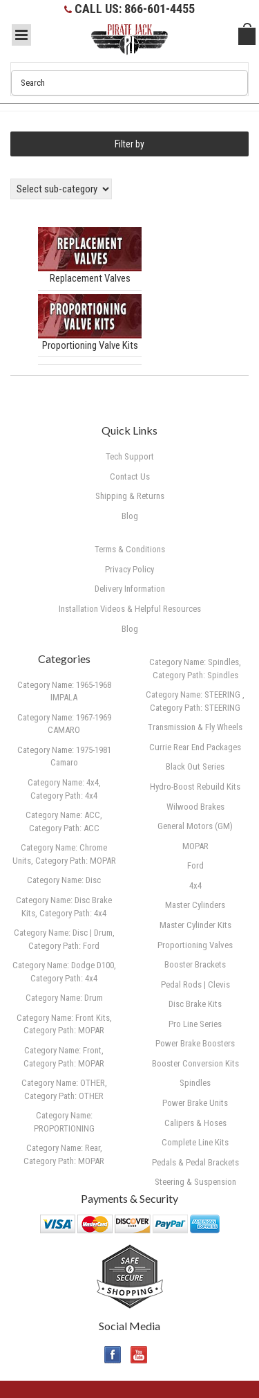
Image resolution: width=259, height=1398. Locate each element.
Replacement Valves (90, 278)
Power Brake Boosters (195, 1043)
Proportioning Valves (195, 945)
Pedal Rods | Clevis (195, 984)
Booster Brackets (195, 964)
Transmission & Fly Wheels (195, 727)
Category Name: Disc (64, 880)
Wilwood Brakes (195, 806)
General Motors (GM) (195, 826)
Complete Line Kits (195, 1142)
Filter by (129, 143)
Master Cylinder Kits (195, 925)
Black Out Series (195, 766)
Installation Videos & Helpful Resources (130, 608)
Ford (195, 865)
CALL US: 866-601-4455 (135, 8)
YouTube (139, 1354)
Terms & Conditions (130, 549)
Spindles (195, 1083)
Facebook (113, 1354)
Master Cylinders (195, 905)
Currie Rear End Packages (195, 747)
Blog (130, 629)
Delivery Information (130, 588)
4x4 (195, 885)
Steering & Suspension (195, 1182)
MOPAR (195, 846)
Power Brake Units (195, 1103)
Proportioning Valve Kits (90, 345)
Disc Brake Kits (195, 1004)
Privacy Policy (129, 569)
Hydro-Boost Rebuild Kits (195, 786)
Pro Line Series (195, 1024)
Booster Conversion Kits (195, 1063)
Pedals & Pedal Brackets (195, 1162)
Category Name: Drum (64, 997)
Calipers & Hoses (195, 1123)
